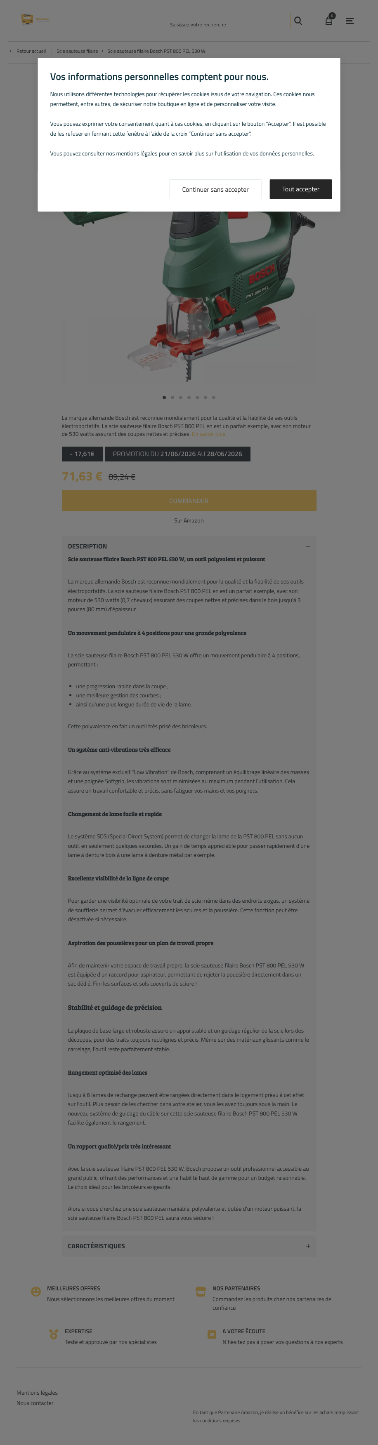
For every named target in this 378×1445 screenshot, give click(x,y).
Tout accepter (301, 189)
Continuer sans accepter (215, 190)
